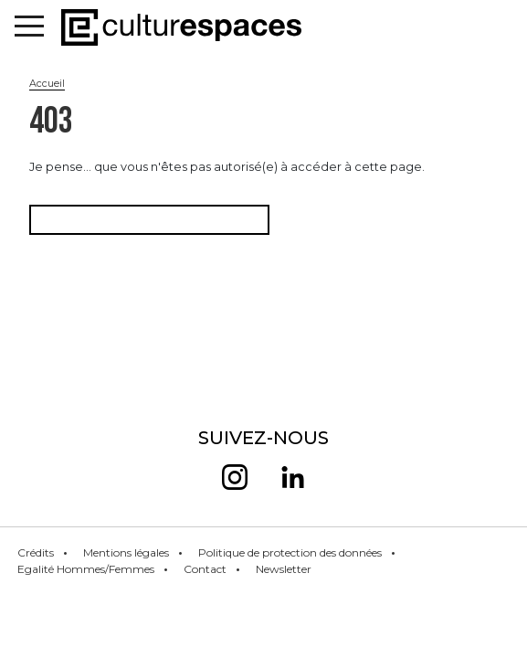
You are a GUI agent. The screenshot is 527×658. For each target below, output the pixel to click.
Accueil (47, 83)
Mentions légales (126, 552)
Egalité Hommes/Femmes (85, 569)
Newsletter (283, 569)
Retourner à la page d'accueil (149, 220)
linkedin (292, 477)
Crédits (35, 552)
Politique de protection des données (290, 552)
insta (235, 477)
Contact (205, 569)
